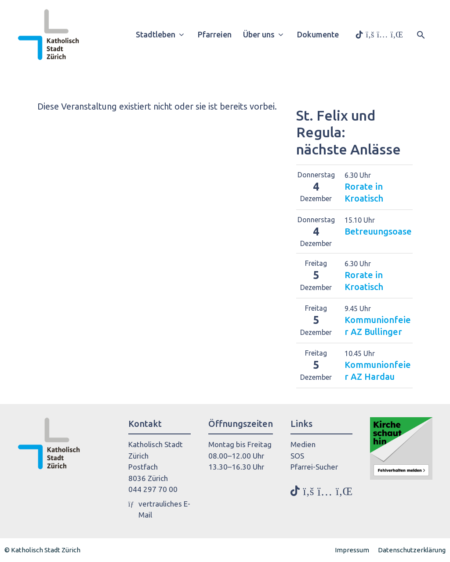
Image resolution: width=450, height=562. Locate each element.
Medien (303, 444)
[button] (421, 34)
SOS (297, 456)
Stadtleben (163, 34)
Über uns (266, 34)
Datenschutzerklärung (412, 550)
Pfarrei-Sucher (314, 467)
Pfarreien (215, 34)
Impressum (352, 550)
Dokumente (318, 34)
